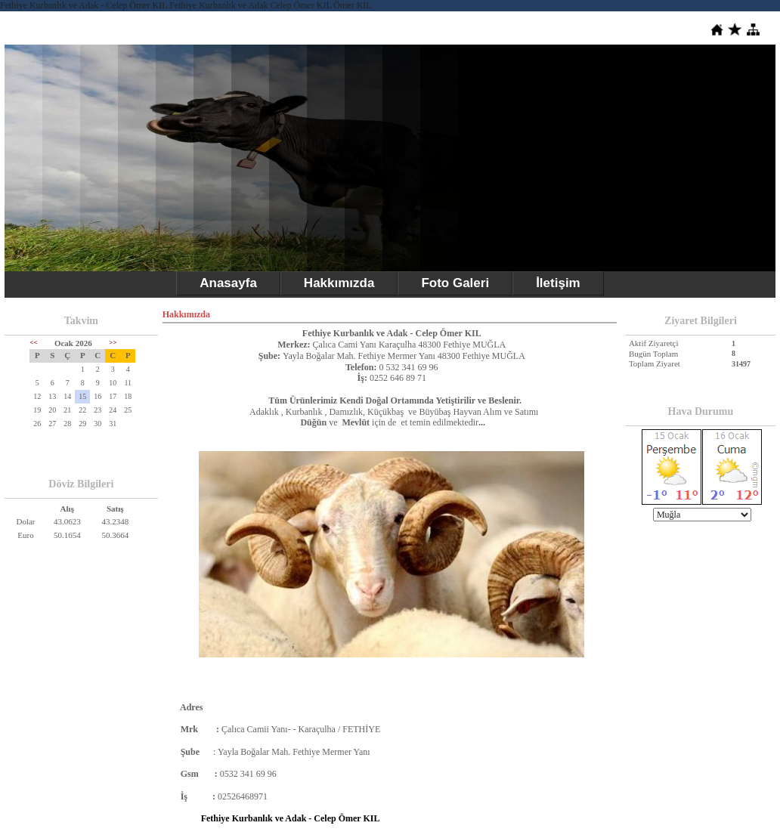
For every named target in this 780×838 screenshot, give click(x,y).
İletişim (558, 283)
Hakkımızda (339, 283)
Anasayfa (228, 283)
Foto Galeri (455, 283)
